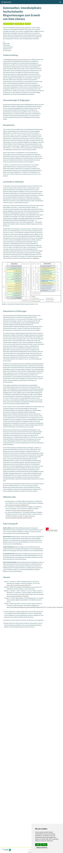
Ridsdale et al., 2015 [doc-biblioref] (10, 147)
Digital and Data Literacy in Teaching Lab (18, 59)
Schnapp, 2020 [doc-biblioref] (29, 339)
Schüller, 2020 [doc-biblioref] (19, 147)
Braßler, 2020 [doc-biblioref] (6, 389)
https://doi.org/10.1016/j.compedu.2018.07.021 (19, 585)
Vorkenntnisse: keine (8, 23)
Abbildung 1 (36, 258)
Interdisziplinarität (19, 23)
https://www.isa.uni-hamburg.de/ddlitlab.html (17, 505)
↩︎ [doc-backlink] (33, 617)
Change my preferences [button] (41, 847)
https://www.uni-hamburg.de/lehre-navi (23, 510)
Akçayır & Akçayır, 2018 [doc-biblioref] (11, 232)
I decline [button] (44, 844)
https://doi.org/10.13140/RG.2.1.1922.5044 (18, 596)
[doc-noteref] (31, 369)
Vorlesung (28, 23)
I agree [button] (37, 844)
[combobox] (60, 2)
